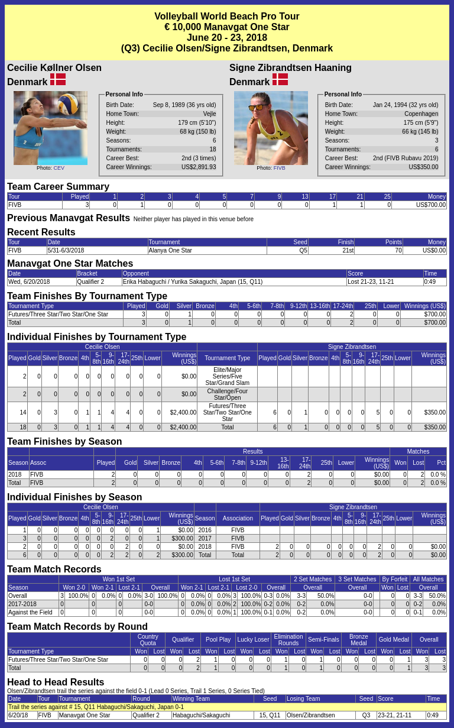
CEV (59, 168)
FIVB (280, 168)
